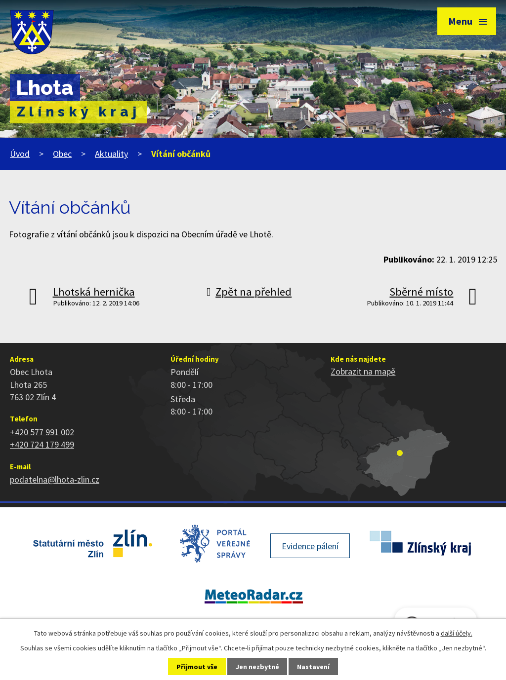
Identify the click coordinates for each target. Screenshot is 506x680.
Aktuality (111, 153)
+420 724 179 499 (42, 444)
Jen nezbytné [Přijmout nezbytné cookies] (257, 666)
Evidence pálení (310, 546)
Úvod (20, 153)
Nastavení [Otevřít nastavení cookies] (313, 666)
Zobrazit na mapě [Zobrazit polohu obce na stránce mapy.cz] (363, 371)
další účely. (456, 633)
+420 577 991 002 (42, 432)
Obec (62, 153)
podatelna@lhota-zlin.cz (54, 479)
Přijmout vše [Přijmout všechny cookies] (196, 666)
